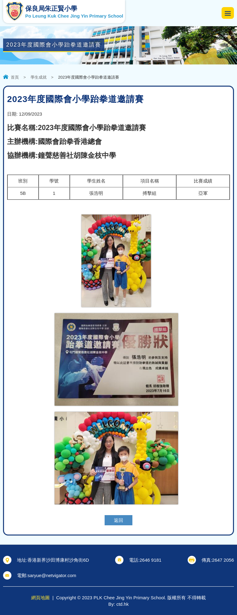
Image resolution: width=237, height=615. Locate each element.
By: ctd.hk (118, 604)
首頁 (15, 77)
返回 (118, 520)
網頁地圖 (40, 597)
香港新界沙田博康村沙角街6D (58, 560)
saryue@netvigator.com (51, 575)
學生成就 (39, 77)
